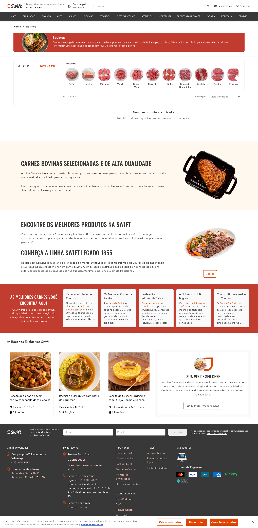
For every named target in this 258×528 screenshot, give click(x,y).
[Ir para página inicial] (14, 6)
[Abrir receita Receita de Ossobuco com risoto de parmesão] (79, 383)
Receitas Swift (124, 453)
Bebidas (243, 16)
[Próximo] (237, 78)
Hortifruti (165, 16)
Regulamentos (125, 510)
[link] (34, 7)
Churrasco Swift (125, 458)
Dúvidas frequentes (128, 484)
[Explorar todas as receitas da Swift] (203, 405)
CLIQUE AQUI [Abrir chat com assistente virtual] (76, 460)
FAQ (118, 504)
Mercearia (226, 16)
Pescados (105, 16)
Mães (13, 16)
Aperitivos (147, 16)
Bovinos (46, 16)
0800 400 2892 (88, 480)
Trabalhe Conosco (127, 469)
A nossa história (156, 453)
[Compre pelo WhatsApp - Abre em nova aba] (78, 6)
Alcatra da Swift (114, 303)
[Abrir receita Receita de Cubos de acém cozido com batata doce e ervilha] (30, 383)
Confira (210, 274)
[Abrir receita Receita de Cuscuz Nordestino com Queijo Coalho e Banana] (129, 383)
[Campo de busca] (148, 6)
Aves (59, 16)
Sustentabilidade (157, 468)
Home (17, 26)
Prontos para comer (188, 16)
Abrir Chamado (77, 507)
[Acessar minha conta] (223, 6)
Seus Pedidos (124, 499)
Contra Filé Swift (228, 303)
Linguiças (88, 16)
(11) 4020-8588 (20, 462)
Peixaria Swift (124, 464)
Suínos (72, 16)
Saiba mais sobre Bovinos (121, 45)
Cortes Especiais (126, 16)
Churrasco (29, 16)
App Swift (122, 515)
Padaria (211, 16)
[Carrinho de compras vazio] (242, 6)
